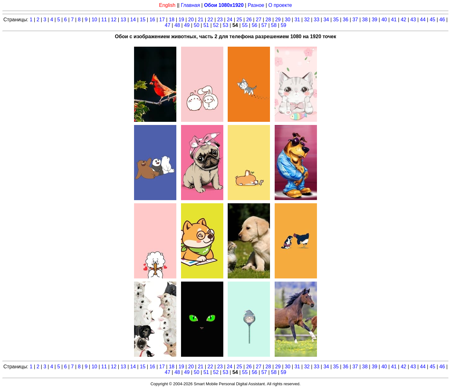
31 (297, 19)
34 (326, 19)
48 (177, 25)
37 (355, 19)
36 (345, 19)
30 (287, 19)
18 (171, 19)
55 (245, 25)
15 (143, 19)
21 (201, 19)
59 (283, 25)
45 (432, 19)
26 (249, 19)
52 (216, 25)
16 (152, 19)
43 (413, 19)
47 (167, 25)
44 (423, 19)
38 (365, 19)
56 (254, 25)
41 (394, 19)
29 (278, 19)
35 (336, 19)
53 (225, 25)
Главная (190, 5)
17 (162, 19)
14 (133, 19)
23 (220, 19)
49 (187, 25)
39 (374, 19)
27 (259, 19)
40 (384, 19)
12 (114, 19)
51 (206, 25)
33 (316, 19)
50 (197, 25)
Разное (256, 5)
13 (123, 19)
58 (274, 25)
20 (191, 19)
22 (210, 19)
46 (442, 19)
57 (264, 25)
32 (307, 19)
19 (181, 19)
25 (239, 19)
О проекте (280, 5)
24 (229, 19)
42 (403, 19)
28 (268, 19)
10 (94, 19)
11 (104, 19)
